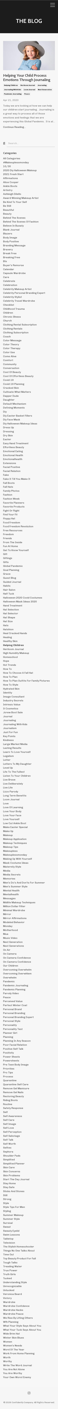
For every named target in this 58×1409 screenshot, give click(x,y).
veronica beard (12, 1294)
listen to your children (17, 775)
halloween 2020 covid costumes (22, 597)
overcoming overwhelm (17, 969)
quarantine (10, 1080)
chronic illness (12, 316)
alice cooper (11, 182)
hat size (8, 621)
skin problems (11, 1175)
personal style (11, 1021)
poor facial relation (15, 1044)
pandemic (9, 981)
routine (7, 1104)
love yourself (11, 819)
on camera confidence (17, 957)
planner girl (10, 1032)
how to (7, 668)
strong (7, 1199)
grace (7, 573)
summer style (11, 1218)
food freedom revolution (18, 526)
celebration (10, 285)
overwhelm (10, 977)
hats (6, 625)
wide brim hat (11, 1333)
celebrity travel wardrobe (19, 300)
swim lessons (11, 1234)
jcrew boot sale (13, 712)
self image (9, 1123)
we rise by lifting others (18, 1317)
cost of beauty (12, 372)
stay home (9, 1183)
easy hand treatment (15, 443)
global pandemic (13, 565)
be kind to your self (15, 202)
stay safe (9, 1187)
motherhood (10, 930)
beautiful (8, 209)
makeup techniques (15, 843)
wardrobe (9, 1302)
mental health (11, 890)
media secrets (12, 874)
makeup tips (10, 846)
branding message (14, 245)
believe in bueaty (13, 225)
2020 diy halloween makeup (20, 170)
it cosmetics (10, 708)
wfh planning (10, 1321)
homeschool (10, 657)
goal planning (11, 570)
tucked (7, 1278)
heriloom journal (27, 85)
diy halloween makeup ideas (20, 423)
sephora (8, 1151)
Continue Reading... (14, 127)
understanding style (15, 1282)
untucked (8, 1290)
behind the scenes (14, 217)
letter (7, 759)
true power (10, 1270)
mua (5, 933)
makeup (8, 835)
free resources (12, 530)
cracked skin (11, 387)
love (6, 803)
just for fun (10, 732)
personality (10, 1025)
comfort (8, 360)
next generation (45, 90)
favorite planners (13, 502)
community (9, 364)
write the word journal (17, 1365)
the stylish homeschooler (18, 1246)
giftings (7, 558)
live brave (9, 779)
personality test (13, 1029)
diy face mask (11, 419)
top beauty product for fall (19, 1258)
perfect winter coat (15, 1005)
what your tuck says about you (22, 1329)
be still (7, 205)
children (8, 312)
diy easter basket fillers (17, 415)
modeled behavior (14, 922)
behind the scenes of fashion (21, 221)
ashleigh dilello (12, 193)
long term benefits (14, 795)
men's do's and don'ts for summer (24, 882)
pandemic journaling (12, 94)
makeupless (10, 850)
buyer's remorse (13, 265)
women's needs (12, 1345)
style (6, 1203)
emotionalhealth (12, 459)
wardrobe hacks (13, 1310)
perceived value (13, 1001)
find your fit (10, 514)
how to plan (10, 676)
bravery (8, 249)
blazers (7, 233)
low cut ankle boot (14, 823)
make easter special (15, 827)
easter (7, 439)
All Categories (11, 158)
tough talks (10, 1262)
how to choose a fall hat (18, 672)
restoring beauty (13, 1096)
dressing (8, 431)
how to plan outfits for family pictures (26, 680)
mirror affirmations (15, 918)
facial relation (11, 471)
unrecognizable (12, 1286)
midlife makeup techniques (19, 902)
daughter (9, 399)
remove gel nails (13, 1092)
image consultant (13, 696)
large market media (15, 744)
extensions (9, 463)
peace (27, 94)
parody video (11, 993)
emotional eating (13, 451)
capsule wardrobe (14, 273)
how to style (10, 684)
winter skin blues (13, 1337)
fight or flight (11, 510)
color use (9, 352)
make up (8, 831)
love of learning (13, 807)
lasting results (12, 747)
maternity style (12, 866)
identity (7, 692)
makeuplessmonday (15, 854)
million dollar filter (14, 906)
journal (7, 716)
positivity (8, 1052)
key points (9, 736)
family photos (11, 490)
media (6, 870)
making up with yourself (17, 858)
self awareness (12, 1116)
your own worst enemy (17, 1377)
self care (8, 1119)
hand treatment (12, 605)
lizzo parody (10, 791)
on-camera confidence (17, 961)
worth (7, 1357)
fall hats (8, 486)
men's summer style (15, 886)
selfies (7, 1147)
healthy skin (10, 641)
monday (7, 926)
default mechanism (14, 403)
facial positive (11, 467)
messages (9, 898)
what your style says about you (22, 1325)
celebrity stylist (12, 296)
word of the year (13, 1349)
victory (7, 1298)
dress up (8, 427)
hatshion (8, 629)
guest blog (9, 577)
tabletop (8, 1238)
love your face (12, 815)
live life (8, 787)
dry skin (8, 435)
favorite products (14, 506)
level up (8, 767)
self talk (8, 1139)
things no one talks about (19, 1250)
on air (6, 949)
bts (5, 261)
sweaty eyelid (11, 1230)
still (5, 1195)
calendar (8, 269)
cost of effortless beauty (18, 376)
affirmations (10, 178)
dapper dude (11, 395)
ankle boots (10, 186)
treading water (12, 1266)
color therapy (11, 348)
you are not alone (14, 1369)
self (5, 1112)
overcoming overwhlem (17, 973)
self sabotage (11, 1135)
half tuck (8, 593)
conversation (11, 368)
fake (6, 474)
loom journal (29, 90)
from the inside (12, 542)
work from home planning (18, 1353)
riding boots (10, 1100)
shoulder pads (11, 1155)
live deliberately (13, 783)
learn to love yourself (17, 751)
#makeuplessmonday (16, 162)
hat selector (10, 613)
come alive (9, 356)
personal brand (12, 1009)
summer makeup (13, 1215)
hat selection (11, 609)
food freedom (11, 522)
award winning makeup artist (21, 198)
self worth (9, 1143)
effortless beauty (13, 447)
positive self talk (13, 1048)
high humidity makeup (16, 653)
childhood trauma (14, 308)
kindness (8, 740)
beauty (7, 213)
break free (10, 253)
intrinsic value (11, 704)
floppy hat (9, 518)
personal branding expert (18, 1017)
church (7, 320)
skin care (9, 1167)
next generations (13, 945)
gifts (6, 562)
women (7, 1341)
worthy (7, 1361)
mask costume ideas (15, 862)
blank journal (11, 229)
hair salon (9, 589)
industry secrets (13, 700)
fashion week (11, 498)
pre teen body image (16, 1064)
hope (6, 660)
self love (8, 1127)
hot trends (9, 664)
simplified (9, 1159)
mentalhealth (11, 894)
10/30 (7, 166)
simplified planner (14, 1163)
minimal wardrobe (14, 910)
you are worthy (12, 1373)
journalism (10, 728)
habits (7, 585)
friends (7, 538)
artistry (7, 190)
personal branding (14, 1013)
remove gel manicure (16, 1088)
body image (10, 237)
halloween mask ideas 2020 (20, 601)
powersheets (11, 1060)
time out (8, 1254)
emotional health (13, 455)
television (9, 1242)
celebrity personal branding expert (24, 292)
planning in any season (17, 1040)
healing (7, 637)
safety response (13, 1108)
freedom (8, 534)
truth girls (9, 1274)
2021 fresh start (13, 174)
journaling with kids (12, 90)
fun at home (10, 546)
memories (9, 878)
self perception (12, 1131)
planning (8, 1036)
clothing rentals (12, 328)
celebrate (9, 281)
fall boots (9, 482)
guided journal (12, 581)
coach (7, 336)
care (6, 277)
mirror (7, 914)
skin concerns (11, 1171)
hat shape (9, 617)
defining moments (14, 407)
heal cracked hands (15, 633)
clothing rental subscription (20, 324)
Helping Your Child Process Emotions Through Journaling (26, 77)
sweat (7, 1226)
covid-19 (8, 379)
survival (8, 1222)
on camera (10, 953)
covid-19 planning (13, 384)
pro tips (8, 1072)
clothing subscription (15, 332)
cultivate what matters (17, 391)
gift (5, 554)
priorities (8, 1068)
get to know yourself (16, 550)
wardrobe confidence (16, 1305)
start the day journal (16, 1179)
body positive (11, 241)
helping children (11, 85)
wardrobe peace (13, 1313)
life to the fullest (14, 771)
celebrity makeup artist (17, 289)
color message (12, 340)
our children (10, 965)
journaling (42, 85)
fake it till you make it (16, 478)
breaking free (11, 257)
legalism (8, 756)
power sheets (11, 1056)
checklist (8, 304)
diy (5, 411)
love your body (12, 811)
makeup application (14, 839)
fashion (7, 494)
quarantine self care (15, 1084)
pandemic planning (14, 989)
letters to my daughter (17, 763)
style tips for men (14, 1207)
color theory (11, 344)
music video (10, 937)
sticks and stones (13, 1191)
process (8, 1076)
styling (7, 1211)
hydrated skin (11, 688)
